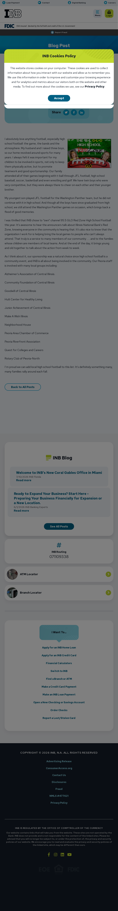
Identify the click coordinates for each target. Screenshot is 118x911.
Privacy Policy (94, 86)
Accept (59, 98)
